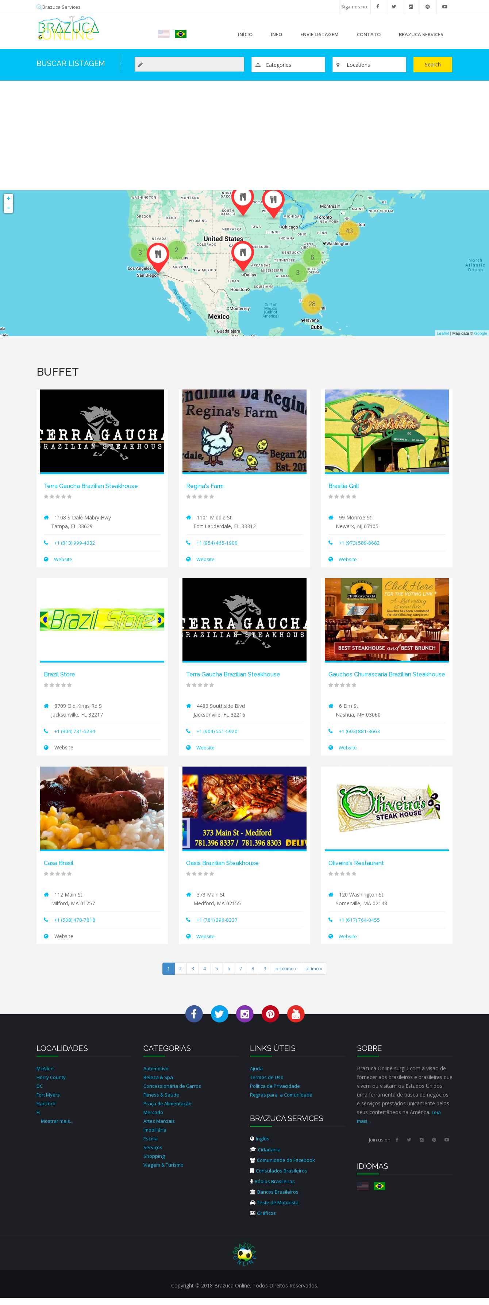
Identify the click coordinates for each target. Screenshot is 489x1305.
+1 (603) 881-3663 (360, 739)
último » (314, 976)
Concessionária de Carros (173, 1093)
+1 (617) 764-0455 (360, 927)
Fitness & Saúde (162, 1102)
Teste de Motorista (276, 1209)
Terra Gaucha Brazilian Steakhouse (95, 486)
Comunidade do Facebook (285, 1167)
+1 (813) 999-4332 (76, 542)
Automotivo (157, 1075)
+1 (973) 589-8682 (360, 542)
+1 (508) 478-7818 (76, 927)
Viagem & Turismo (165, 1172)
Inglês (260, 1146)
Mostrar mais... (58, 1128)
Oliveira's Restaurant (358, 871)
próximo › (284, 976)
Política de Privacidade (276, 1093)
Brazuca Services (59, 6)
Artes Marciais (160, 1128)
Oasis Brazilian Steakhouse (225, 871)
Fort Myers (49, 1102)
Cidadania (265, 1156)
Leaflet (443, 333)
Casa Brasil (60, 871)
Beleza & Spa (159, 1084)
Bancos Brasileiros (276, 1198)
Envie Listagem (319, 34)
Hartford (46, 1111)
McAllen (45, 1075)
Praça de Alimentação (169, 1111)
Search (433, 64)
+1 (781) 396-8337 (218, 927)
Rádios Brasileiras (273, 1188)
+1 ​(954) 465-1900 (218, 542)
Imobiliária (155, 1137)
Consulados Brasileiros (280, 1177)
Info (275, 36)
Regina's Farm (206, 486)
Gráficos (263, 1220)
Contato (369, 34)
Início (245, 34)
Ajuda (256, 1075)
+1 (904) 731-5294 (76, 730)
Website (63, 558)
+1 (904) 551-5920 (218, 730)
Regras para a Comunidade (283, 1102)
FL (39, 1119)
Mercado (154, 1119)
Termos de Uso (268, 1084)
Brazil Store (61, 674)
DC (40, 1093)
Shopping (154, 1163)
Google (480, 333)
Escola (151, 1146)
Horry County (52, 1084)
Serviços (153, 1154)
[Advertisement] (244, 135)
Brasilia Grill (345, 486)
